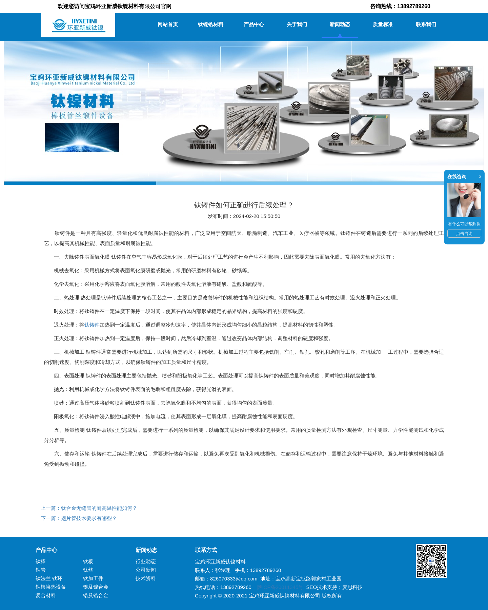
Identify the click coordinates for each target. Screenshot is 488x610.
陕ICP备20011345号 (280, 587)
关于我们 (297, 24)
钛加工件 (93, 578)
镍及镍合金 (95, 587)
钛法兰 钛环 (49, 578)
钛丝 (88, 570)
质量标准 (383, 24)
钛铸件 (92, 325)
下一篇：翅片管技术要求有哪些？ (79, 518)
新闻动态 (340, 24)
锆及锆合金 (95, 595)
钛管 (41, 570)
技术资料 (146, 578)
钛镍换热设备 (51, 587)
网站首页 (168, 24)
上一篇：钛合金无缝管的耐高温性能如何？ (89, 508)
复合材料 (46, 595)
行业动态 (146, 561)
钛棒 (41, 561)
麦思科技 (352, 587)
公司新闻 (146, 570)
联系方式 (203, 550)
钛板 (88, 561)
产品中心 (254, 24)
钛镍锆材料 (210, 24)
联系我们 (426, 24)
